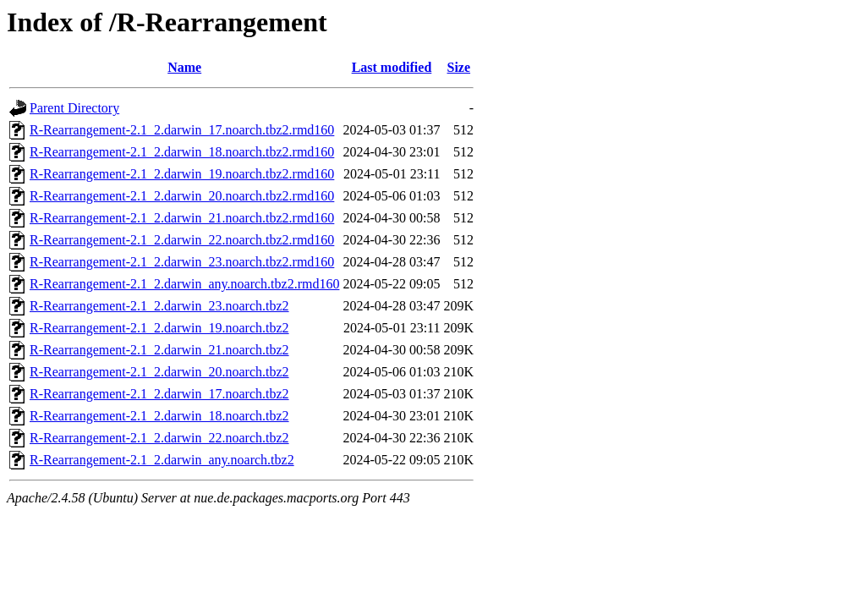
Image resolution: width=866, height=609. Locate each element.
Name (184, 67)
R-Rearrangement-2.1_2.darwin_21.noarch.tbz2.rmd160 (182, 218)
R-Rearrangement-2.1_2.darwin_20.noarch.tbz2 (159, 372)
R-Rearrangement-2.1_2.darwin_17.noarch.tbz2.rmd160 (182, 130)
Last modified (392, 67)
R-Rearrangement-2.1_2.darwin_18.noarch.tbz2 (159, 416)
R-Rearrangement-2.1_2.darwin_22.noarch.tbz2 (159, 438)
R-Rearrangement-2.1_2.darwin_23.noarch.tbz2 (159, 306)
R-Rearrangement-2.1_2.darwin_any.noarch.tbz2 (162, 460)
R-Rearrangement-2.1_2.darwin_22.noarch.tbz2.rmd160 (182, 240)
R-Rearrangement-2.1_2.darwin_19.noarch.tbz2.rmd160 (182, 174)
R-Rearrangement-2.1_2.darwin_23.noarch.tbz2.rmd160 (182, 262)
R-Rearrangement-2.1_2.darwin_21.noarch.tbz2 (159, 350)
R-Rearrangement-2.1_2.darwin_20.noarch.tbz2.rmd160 (182, 196)
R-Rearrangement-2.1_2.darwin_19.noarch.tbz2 (159, 328)
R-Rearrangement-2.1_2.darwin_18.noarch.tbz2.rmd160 (182, 152)
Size (459, 67)
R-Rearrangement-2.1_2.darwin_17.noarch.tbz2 (159, 394)
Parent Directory (74, 108)
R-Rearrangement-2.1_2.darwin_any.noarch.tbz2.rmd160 (184, 284)
